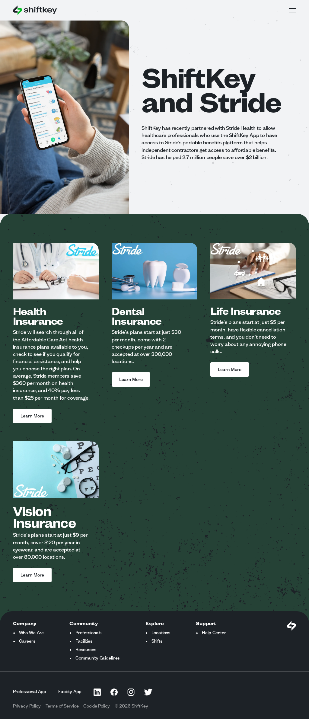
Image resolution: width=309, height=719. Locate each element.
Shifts (156, 641)
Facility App (69, 691)
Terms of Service (62, 706)
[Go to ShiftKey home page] (35, 10)
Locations (160, 632)
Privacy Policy (27, 706)
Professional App (29, 691)
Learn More (32, 416)
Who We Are (31, 632)
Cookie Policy (96, 706)
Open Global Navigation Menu (292, 10)
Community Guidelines (97, 658)
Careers (27, 641)
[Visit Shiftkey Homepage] (291, 626)
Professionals (88, 632)
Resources (85, 649)
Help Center (214, 632)
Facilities (83, 641)
